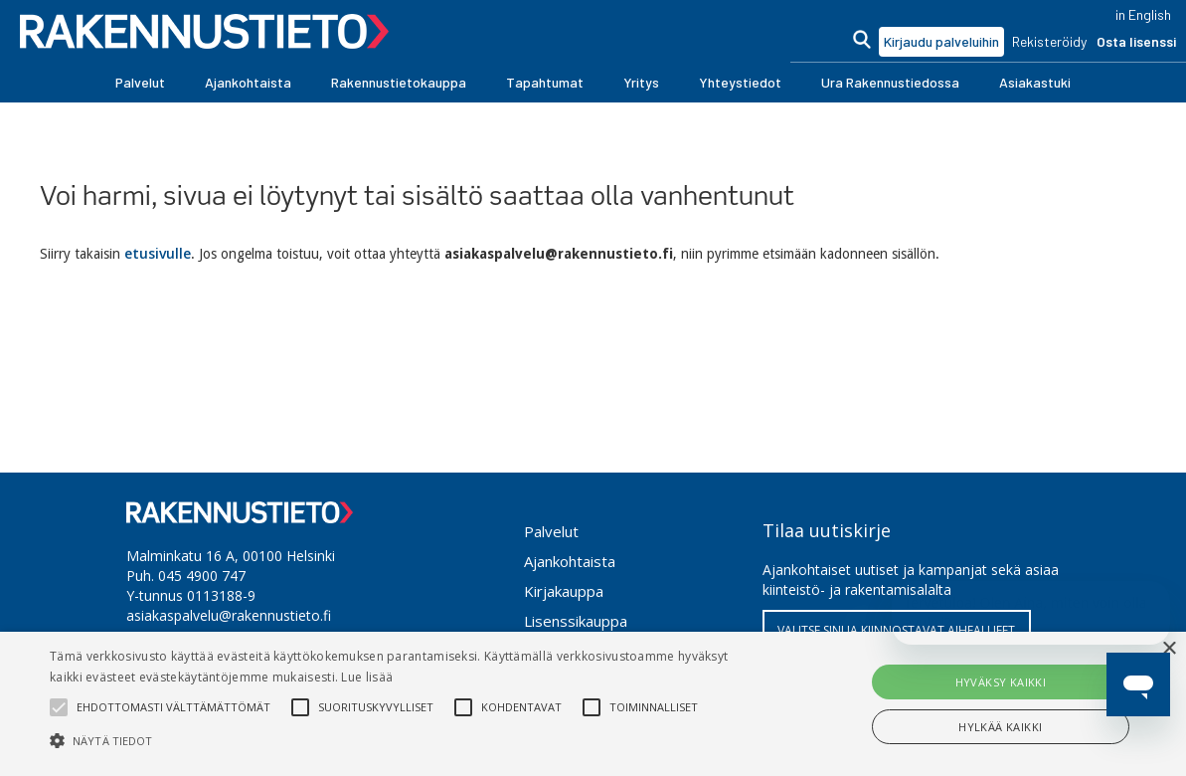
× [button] (1168, 649)
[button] (140, 82)
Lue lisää (367, 677)
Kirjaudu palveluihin (941, 41)
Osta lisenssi (1136, 41)
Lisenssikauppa (575, 621)
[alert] (593, 704)
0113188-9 (221, 595)
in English (1143, 14)
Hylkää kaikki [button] (1000, 726)
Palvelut (551, 531)
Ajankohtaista (569, 561)
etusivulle (157, 253)
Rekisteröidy (1049, 41)
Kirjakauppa (563, 591)
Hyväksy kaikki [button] (1001, 682)
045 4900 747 (202, 575)
